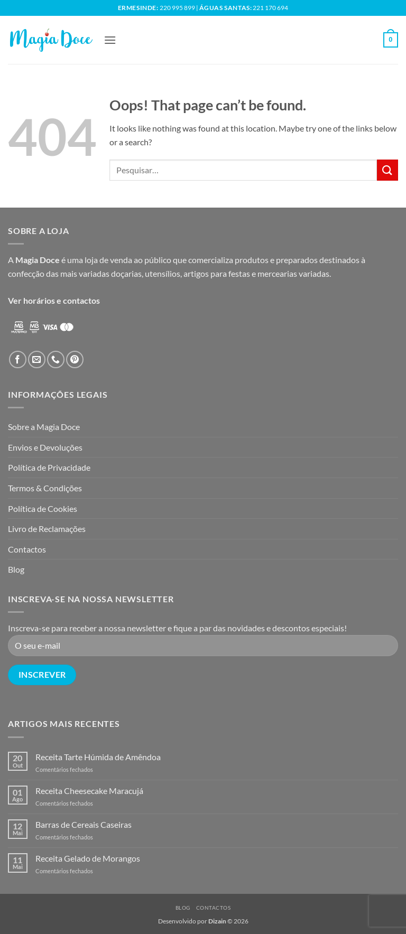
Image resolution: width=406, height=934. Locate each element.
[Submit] (387, 170)
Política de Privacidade (49, 467)
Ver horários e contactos (54, 300)
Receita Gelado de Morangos (87, 858)
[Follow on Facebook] (17, 359)
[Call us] (55, 359)
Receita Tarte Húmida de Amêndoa (98, 757)
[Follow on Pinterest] (75, 359)
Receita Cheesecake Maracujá (89, 791)
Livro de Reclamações (47, 529)
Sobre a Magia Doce (44, 427)
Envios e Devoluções (45, 447)
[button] (110, 40)
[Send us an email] (36, 359)
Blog (16, 569)
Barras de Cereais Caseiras (83, 824)
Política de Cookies (42, 508)
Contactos (27, 549)
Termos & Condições (45, 488)
